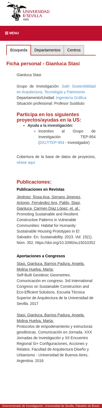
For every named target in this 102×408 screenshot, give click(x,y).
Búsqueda (18, 50)
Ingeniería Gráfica (71, 97)
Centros (74, 50)
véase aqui (26, 162)
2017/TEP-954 (52, 142)
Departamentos (48, 50)
